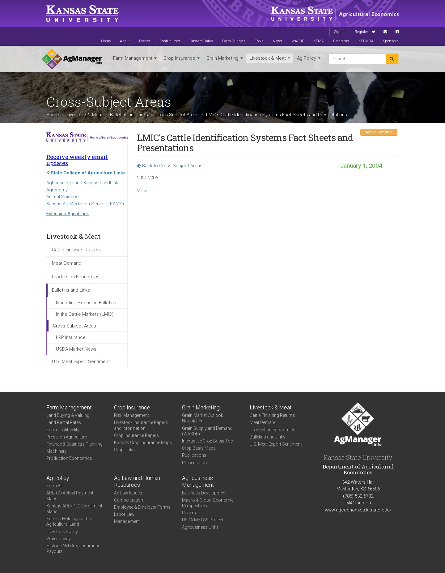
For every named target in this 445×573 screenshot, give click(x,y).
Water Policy (58, 538)
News (277, 41)
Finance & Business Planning (74, 444)
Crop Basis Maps (199, 448)
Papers (189, 512)
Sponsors (391, 41)
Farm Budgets (234, 41)
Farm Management (135, 58)
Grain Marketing (224, 58)
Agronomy (57, 190)
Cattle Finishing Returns (76, 250)
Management (127, 521)
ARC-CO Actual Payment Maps (69, 495)
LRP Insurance (71, 337)
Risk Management (131, 415)
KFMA (318, 41)
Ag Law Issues (128, 492)
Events (144, 41)
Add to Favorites (379, 132)
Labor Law (124, 514)
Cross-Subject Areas (177, 115)
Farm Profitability (62, 429)
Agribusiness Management (198, 481)
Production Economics (76, 277)
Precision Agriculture (66, 436)
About (125, 41)
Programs (341, 41)
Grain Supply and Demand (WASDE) (207, 431)
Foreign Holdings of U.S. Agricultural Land (69, 521)
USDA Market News (76, 349)
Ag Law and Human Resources (137, 481)
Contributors (169, 41)
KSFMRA (366, 41)
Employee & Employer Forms (142, 507)
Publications (194, 455)
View (142, 191)
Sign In (339, 32)
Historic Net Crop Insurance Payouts (73, 548)
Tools (259, 41)
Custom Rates (201, 41)
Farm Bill (54, 485)
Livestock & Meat (270, 58)
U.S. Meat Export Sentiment (81, 361)
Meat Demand (66, 263)
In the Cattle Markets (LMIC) (84, 314)
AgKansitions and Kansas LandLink (82, 183)
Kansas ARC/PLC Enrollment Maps (74, 508)
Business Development (204, 492)
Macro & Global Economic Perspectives (208, 503)
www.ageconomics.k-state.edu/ (358, 510)
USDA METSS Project (202, 519)
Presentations (195, 462)
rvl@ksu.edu (358, 503)
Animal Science (62, 196)
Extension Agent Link (67, 213)
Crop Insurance (181, 58)
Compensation (128, 500)
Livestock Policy (62, 531)
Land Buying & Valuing (67, 415)
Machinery (56, 451)
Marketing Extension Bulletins (86, 303)
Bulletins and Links (129, 115)
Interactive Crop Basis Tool (208, 440)
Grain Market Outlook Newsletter (202, 418)
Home (106, 41)
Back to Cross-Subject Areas (169, 166)
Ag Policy (308, 58)
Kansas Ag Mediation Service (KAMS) (85, 204)
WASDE (297, 41)
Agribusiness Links (200, 527)
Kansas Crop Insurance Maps (143, 442)
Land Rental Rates (63, 422)
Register (361, 32)
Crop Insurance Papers (136, 435)
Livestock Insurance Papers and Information (141, 425)
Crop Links (124, 449)
